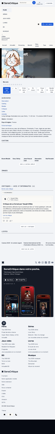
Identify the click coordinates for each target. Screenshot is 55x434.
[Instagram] (43, 263)
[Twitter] (36, 263)
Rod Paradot (50, 158)
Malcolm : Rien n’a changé (36, 335)
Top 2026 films (6, 329)
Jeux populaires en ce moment (11, 352)
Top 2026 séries (33, 329)
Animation (10, 119)
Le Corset (29, 50)
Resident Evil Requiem (8, 347)
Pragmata (5, 349)
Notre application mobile (9, 379)
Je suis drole (32, 349)
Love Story (31, 332)
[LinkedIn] (49, 263)
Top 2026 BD (6, 358)
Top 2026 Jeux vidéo (8, 344)
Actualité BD (5, 366)
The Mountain (32, 361)
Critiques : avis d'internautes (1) (18, 186)
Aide (3, 385)
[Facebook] (39, 263)
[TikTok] (46, 263)
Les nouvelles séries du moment (38, 337)
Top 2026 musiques (34, 358)
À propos (5, 376)
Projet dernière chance (9, 332)
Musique (32, 355)
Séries (31, 326)
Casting (5, 140)
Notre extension (7, 382)
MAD (3, 364)
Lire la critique (7, 215)
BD (3, 355)
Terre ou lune (6, 361)
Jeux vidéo (6, 341)
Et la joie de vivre (33, 347)
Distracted (31, 364)
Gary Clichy (16, 158)
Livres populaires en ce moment (38, 352)
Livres (31, 341)
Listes (5, 231)
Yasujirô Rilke (14, 198)
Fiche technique (6, 125)
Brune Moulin (6, 158)
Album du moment (34, 366)
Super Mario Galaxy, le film (10, 335)
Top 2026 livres (33, 344)
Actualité (4, 337)
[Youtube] (52, 263)
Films (4, 326)
